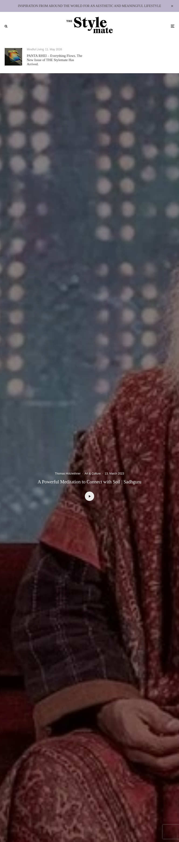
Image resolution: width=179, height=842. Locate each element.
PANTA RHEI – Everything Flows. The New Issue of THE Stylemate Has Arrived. (54, 60)
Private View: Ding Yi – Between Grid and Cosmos (142, 59)
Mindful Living (35, 49)
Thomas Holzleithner (68, 473)
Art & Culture (123, 50)
